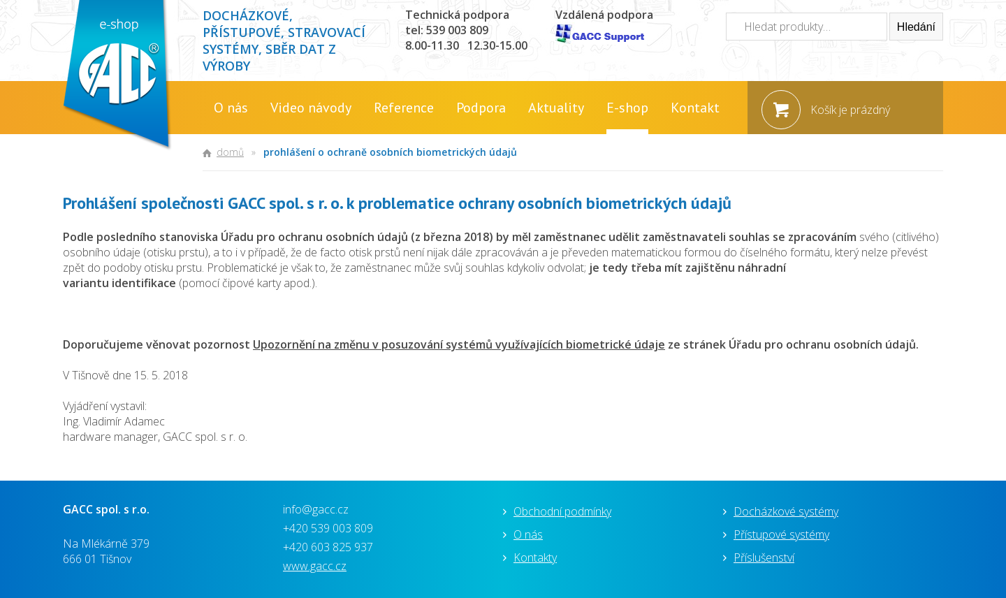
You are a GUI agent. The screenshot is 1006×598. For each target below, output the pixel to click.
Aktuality (556, 108)
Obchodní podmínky (562, 511)
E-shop (627, 108)
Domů (230, 152)
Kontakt (695, 108)
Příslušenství (764, 557)
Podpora (481, 108)
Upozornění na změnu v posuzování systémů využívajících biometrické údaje (459, 344)
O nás (231, 108)
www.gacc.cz (315, 566)
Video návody (310, 108)
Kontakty (535, 557)
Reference (404, 108)
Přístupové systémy (781, 534)
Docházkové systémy (786, 511)
